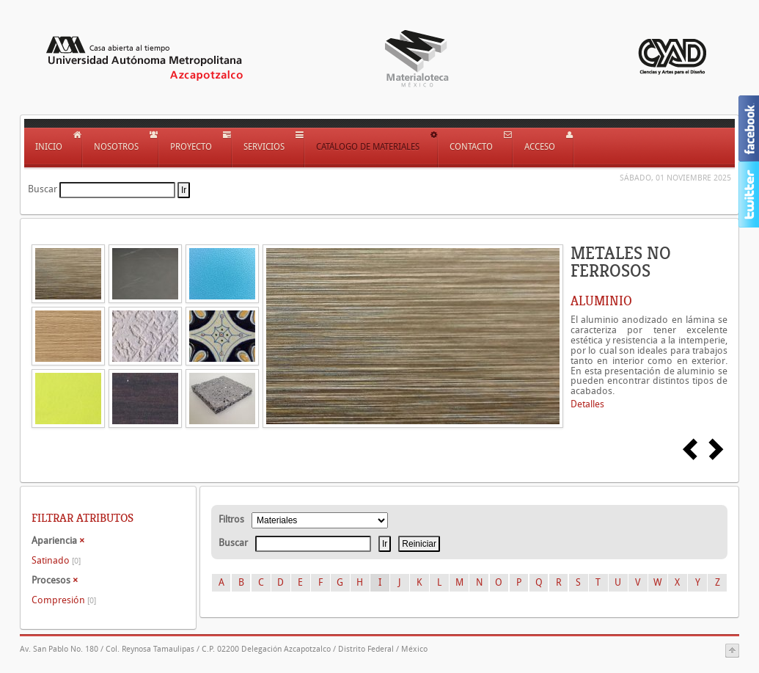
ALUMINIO (601, 301)
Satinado (56, 560)
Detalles (587, 404)
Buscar (42, 188)
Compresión (64, 599)
